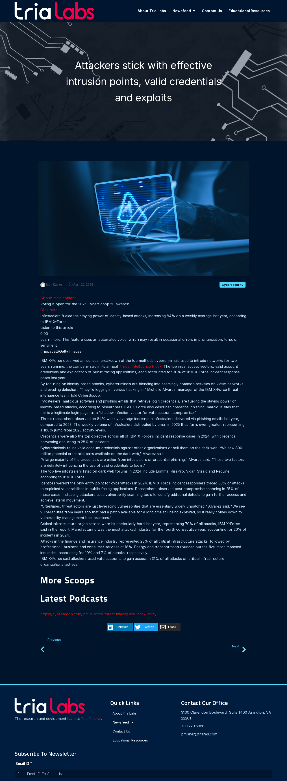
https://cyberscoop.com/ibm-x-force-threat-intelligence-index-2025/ (98, 614)
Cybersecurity (232, 285)
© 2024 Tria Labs (143, 775)
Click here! (49, 310)
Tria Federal (29, 720)
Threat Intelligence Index (140, 366)
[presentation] (219, 739)
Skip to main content (58, 298)
